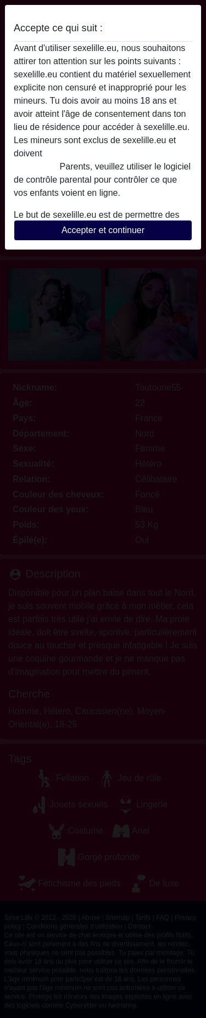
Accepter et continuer (103, 230)
